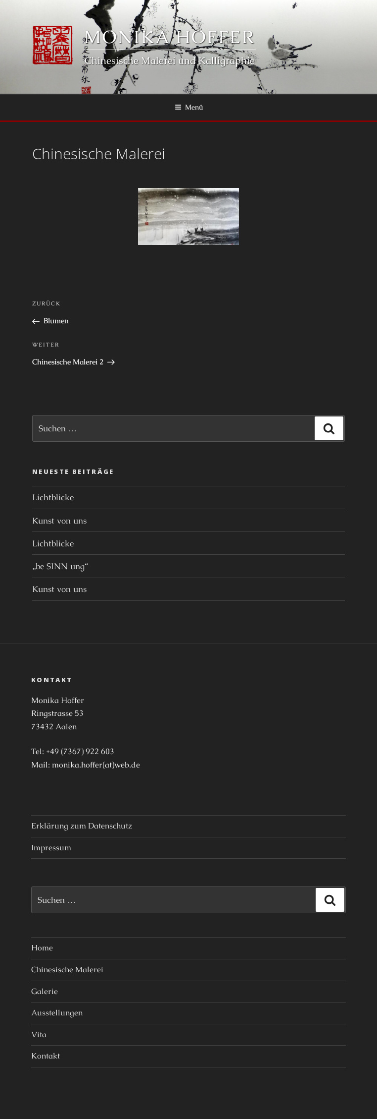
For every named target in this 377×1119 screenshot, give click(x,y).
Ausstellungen (57, 1012)
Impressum (51, 847)
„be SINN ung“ (60, 566)
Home (42, 947)
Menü (189, 107)
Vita (39, 1034)
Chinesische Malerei (67, 969)
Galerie (44, 991)
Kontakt (45, 1056)
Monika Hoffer (169, 37)
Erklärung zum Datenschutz (81, 826)
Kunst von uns (59, 520)
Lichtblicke (53, 497)
